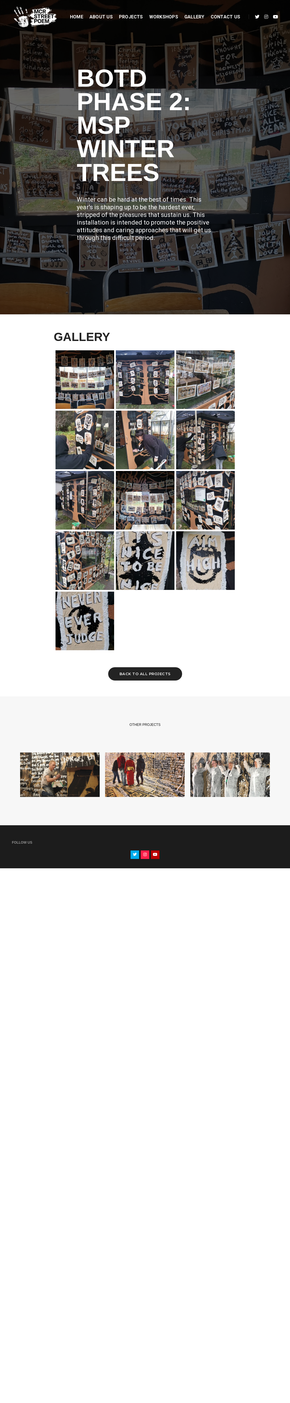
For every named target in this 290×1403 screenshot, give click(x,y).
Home (76, 17)
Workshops (163, 17)
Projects (131, 17)
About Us (101, 17)
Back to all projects (145, 673)
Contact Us (225, 17)
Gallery (194, 17)
